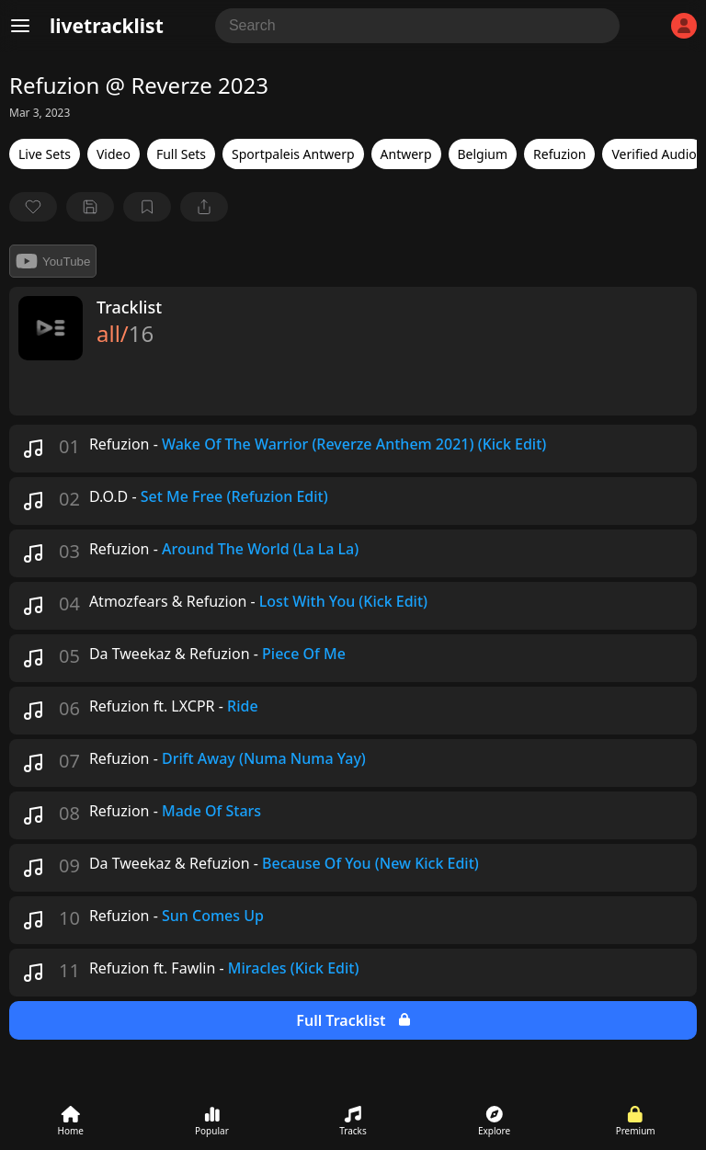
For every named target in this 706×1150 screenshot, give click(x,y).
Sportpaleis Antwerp (293, 154)
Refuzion (559, 154)
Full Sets (181, 154)
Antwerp (406, 154)
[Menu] (20, 26)
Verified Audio (653, 154)
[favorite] (33, 207)
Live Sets (44, 154)
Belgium (483, 154)
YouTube (53, 261)
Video (114, 154)
